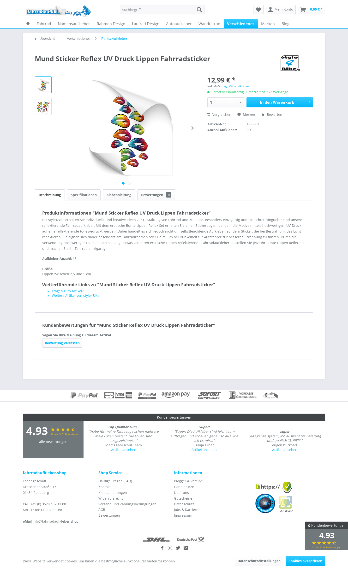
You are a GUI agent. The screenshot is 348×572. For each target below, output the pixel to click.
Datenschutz (184, 504)
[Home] (28, 23)
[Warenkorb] (311, 9)
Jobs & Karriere (186, 509)
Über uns (181, 492)
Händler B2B (184, 486)
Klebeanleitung (119, 195)
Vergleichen (219, 114)
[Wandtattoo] (209, 23)
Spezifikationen (84, 195)
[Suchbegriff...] (162, 9)
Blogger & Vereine (188, 481)
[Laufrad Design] (146, 23)
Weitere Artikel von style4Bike (73, 295)
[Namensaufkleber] (73, 23)
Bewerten (271, 114)
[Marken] (268, 23)
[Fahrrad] (43, 23)
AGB (101, 509)
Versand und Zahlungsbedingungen (127, 504)
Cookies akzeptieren (305, 561)
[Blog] (285, 23)
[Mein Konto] (281, 9)
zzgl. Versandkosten (235, 86)
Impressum (183, 515)
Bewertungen (156, 195)
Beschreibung (50, 195)
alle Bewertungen (53, 441)
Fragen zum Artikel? (66, 291)
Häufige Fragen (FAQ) (115, 481)
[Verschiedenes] (241, 23)
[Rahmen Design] (111, 23)
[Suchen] (199, 9)
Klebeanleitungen (112, 492)
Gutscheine (183, 498)
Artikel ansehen (123, 449)
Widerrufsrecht (110, 498)
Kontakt (104, 486)
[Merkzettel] (258, 9)
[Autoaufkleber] (179, 23)
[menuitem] (162, 9)
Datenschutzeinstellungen (259, 561)
